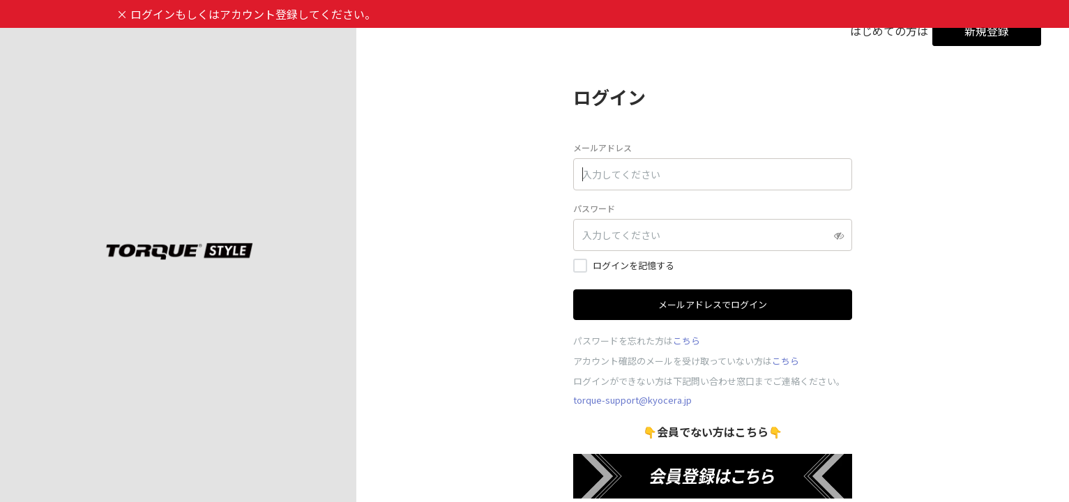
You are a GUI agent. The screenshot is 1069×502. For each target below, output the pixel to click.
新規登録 (986, 30)
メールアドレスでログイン (712, 304)
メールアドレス (602, 147)
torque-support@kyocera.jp (632, 399)
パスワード (594, 208)
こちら (686, 340)
